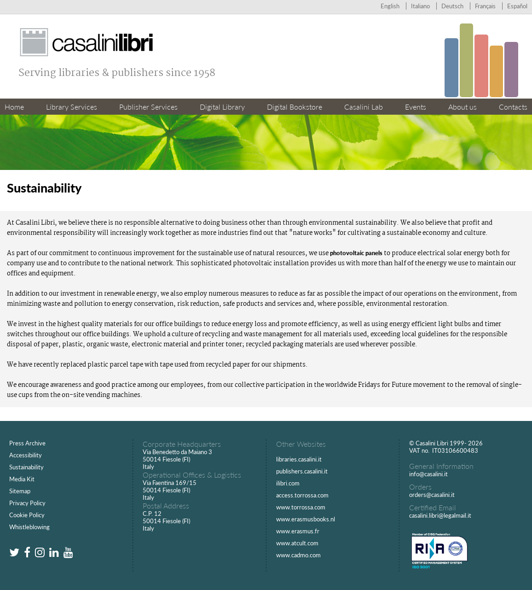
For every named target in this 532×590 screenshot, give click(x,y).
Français (485, 6)
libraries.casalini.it (299, 459)
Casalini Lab (363, 106)
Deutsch (452, 6)
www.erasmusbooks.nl (305, 519)
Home (14, 106)
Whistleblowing (29, 527)
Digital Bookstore (294, 106)
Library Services (71, 106)
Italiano (420, 6)
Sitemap (19, 491)
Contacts (513, 106)
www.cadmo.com (298, 555)
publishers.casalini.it (302, 471)
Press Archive (27, 443)
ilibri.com (288, 483)
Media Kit (22, 479)
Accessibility (25, 455)
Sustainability (26, 467)
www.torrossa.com (300, 507)
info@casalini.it (428, 474)
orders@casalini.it (432, 494)
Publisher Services (148, 106)
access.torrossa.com (302, 495)
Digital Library (222, 106)
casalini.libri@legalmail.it (440, 515)
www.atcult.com (297, 543)
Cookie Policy (27, 515)
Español (517, 6)
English (390, 6)
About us (462, 106)
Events (415, 106)
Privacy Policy (27, 503)
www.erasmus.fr (297, 531)
